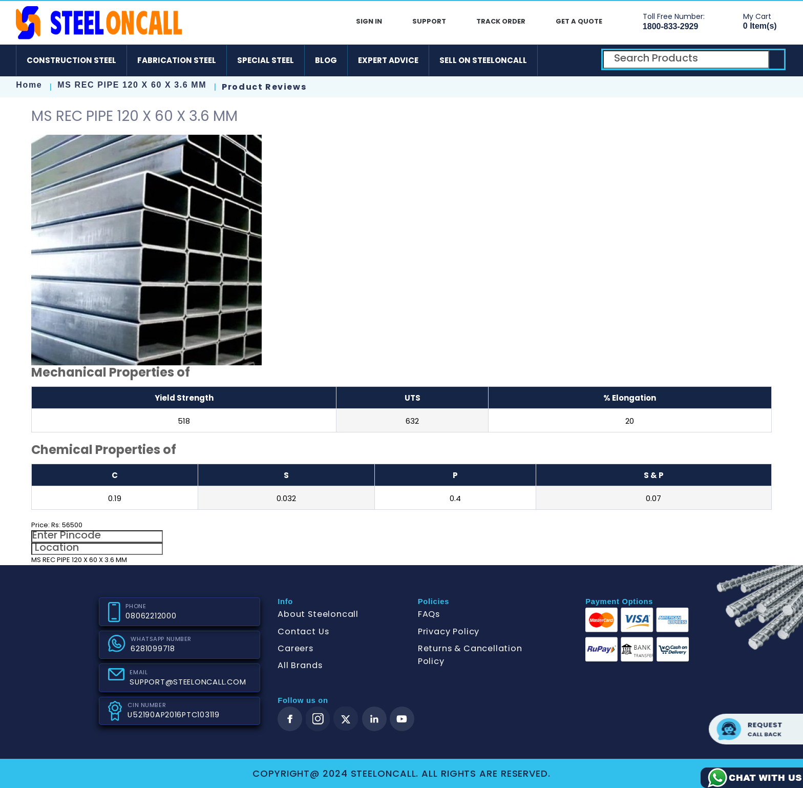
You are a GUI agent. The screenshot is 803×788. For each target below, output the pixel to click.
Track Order (500, 21)
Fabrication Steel (176, 60)
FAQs (429, 614)
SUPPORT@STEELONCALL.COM (188, 682)
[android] (553, 60)
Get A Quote (579, 21)
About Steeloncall (318, 614)
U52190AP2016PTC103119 (173, 715)
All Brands (300, 665)
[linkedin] (374, 719)
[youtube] (402, 719)
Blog (326, 60)
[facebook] (290, 719)
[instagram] (318, 719)
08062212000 (150, 616)
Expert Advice (388, 60)
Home (29, 84)
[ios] (583, 60)
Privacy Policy (448, 631)
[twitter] (345, 719)
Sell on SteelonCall (483, 60)
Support (429, 21)
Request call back (756, 729)
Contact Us (303, 631)
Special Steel (265, 60)
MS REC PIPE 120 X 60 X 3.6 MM (133, 84)
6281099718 (153, 649)
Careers (295, 648)
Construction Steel (71, 60)
